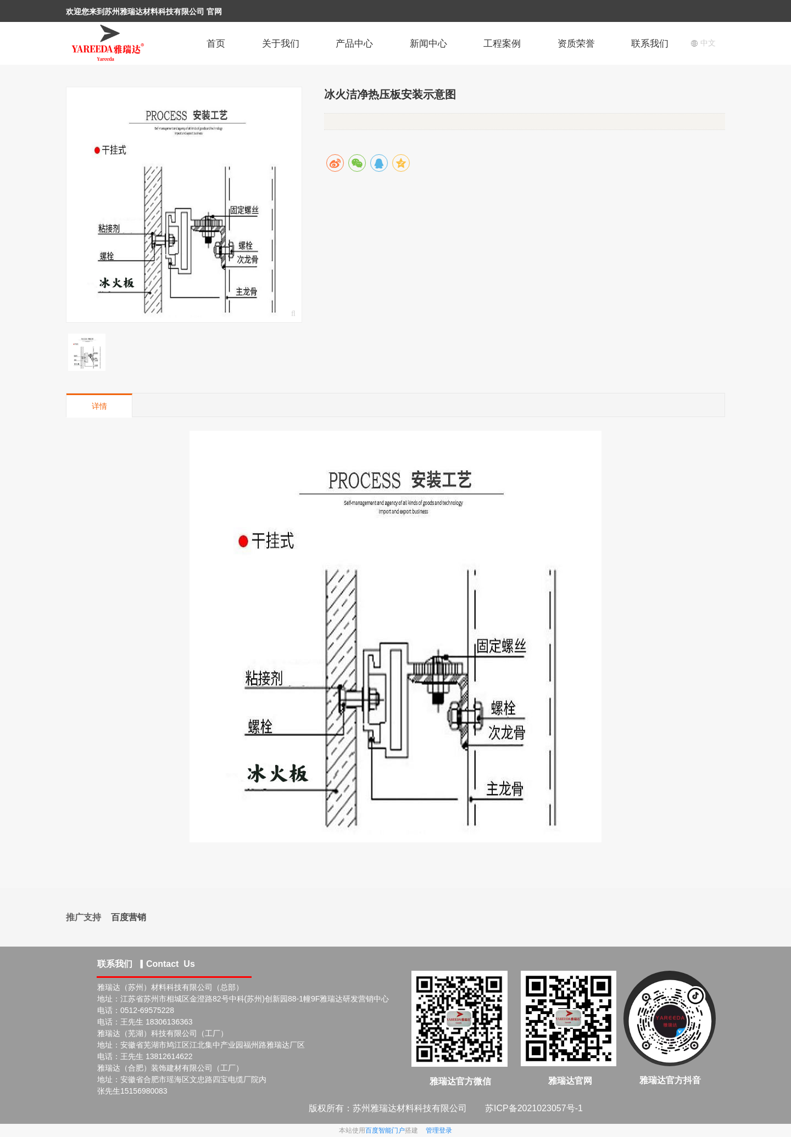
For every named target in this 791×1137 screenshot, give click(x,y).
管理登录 (439, 1130)
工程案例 (502, 43)
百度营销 (128, 917)
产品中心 (354, 43)
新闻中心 (428, 43)
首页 (216, 43)
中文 (703, 42)
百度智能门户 (385, 1130)
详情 (99, 406)
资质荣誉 (576, 43)
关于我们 (280, 43)
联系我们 (650, 43)
